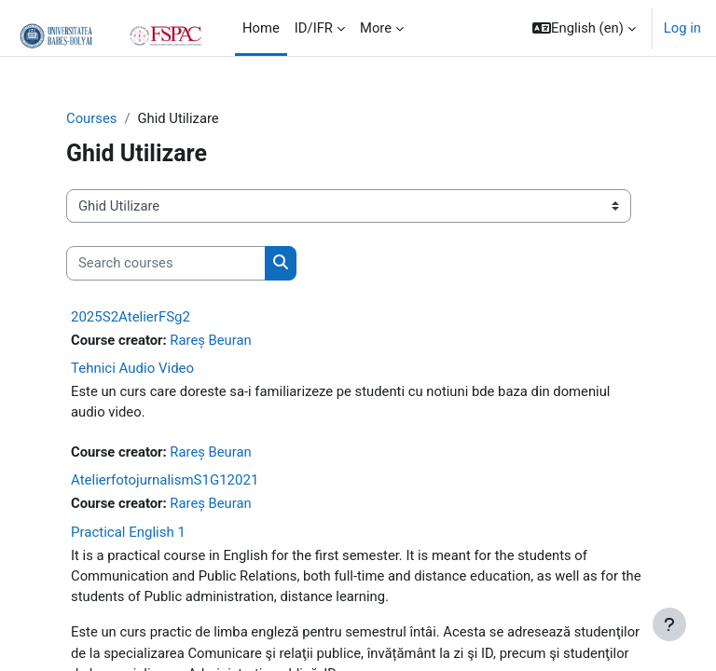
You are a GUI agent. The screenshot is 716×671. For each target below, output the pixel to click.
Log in (682, 28)
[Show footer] (669, 624)
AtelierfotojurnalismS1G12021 (164, 480)
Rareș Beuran (210, 340)
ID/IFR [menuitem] (314, 28)
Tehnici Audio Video (132, 368)
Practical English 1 (128, 532)
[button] (584, 28)
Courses (91, 118)
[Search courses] (166, 263)
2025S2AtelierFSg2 (130, 316)
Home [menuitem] (261, 28)
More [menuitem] (376, 28)
